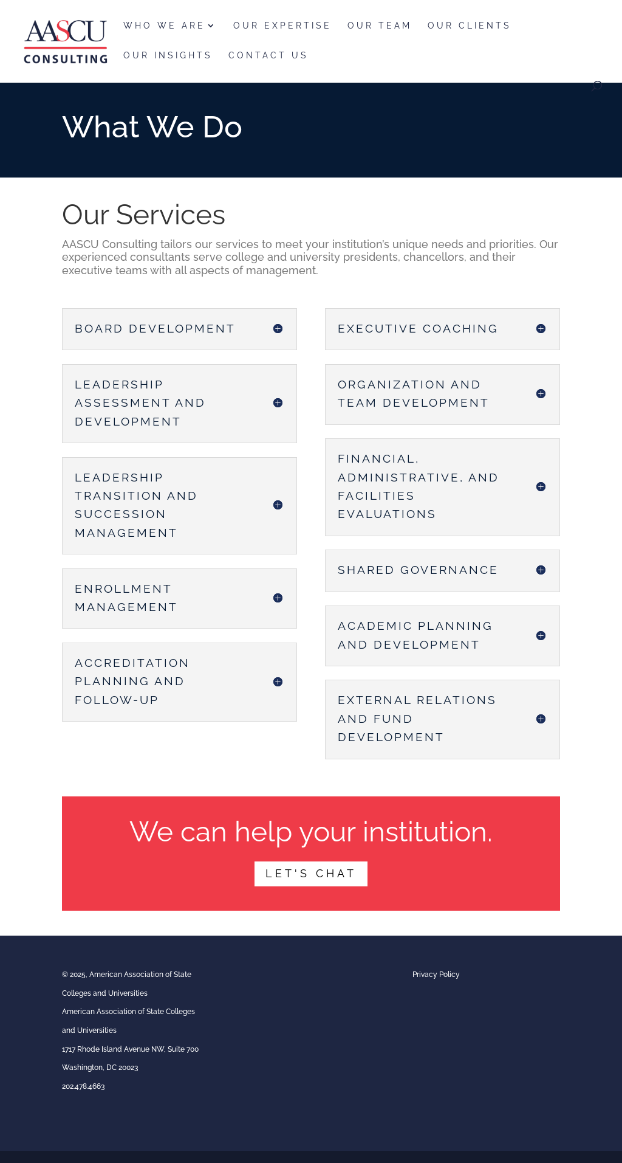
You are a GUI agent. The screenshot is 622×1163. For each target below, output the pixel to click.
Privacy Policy (436, 974)
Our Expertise (282, 25)
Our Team (379, 25)
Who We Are (164, 25)
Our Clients (469, 25)
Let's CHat (311, 873)
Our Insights (168, 55)
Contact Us (268, 55)
